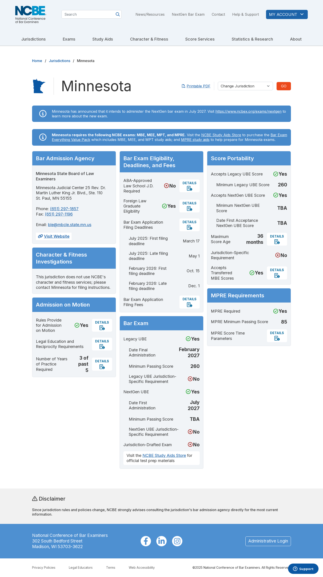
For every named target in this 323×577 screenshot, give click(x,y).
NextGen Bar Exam (188, 14)
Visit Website (54, 236)
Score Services (200, 39)
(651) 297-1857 (64, 208)
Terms (110, 567)
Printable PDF (196, 86)
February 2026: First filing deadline (147, 271)
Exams (69, 39)
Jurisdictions (33, 39)
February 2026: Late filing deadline (148, 286)
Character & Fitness (149, 39)
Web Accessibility (142, 567)
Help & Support (245, 14)
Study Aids (102, 39)
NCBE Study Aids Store (221, 135)
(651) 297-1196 (59, 214)
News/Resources (150, 14)
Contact (218, 14)
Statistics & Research (252, 39)
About (296, 39)
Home (37, 60)
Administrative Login (268, 541)
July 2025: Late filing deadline (148, 256)
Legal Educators (81, 567)
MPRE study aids (195, 139)
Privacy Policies (43, 567)
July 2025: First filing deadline (148, 241)
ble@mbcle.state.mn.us (69, 224)
